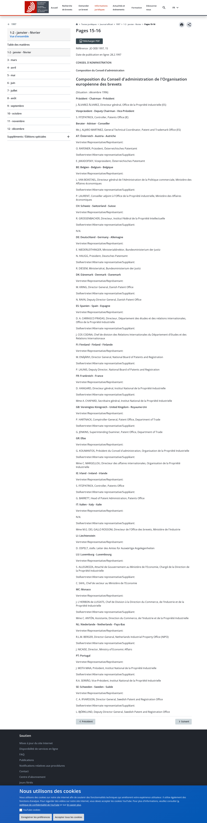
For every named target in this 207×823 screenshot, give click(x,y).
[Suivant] (183, 721)
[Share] (189, 24)
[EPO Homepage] (37, 7)
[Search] (164, 7)
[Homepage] (77, 24)
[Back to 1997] (38, 24)
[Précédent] (85, 721)
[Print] (182, 24)
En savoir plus (74, 804)
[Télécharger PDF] (89, 41)
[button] (38, 137)
